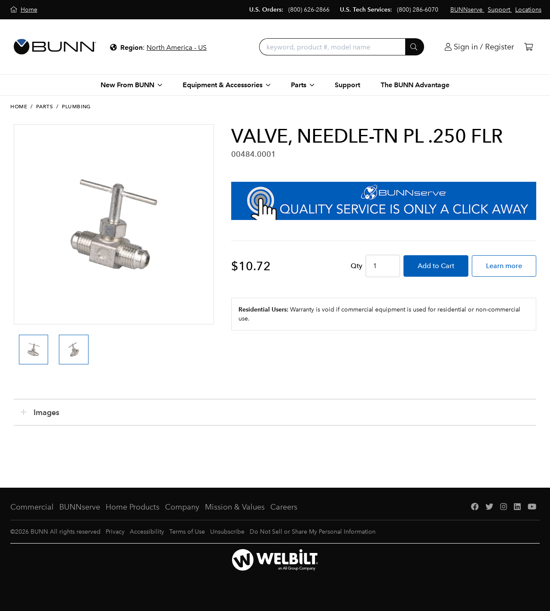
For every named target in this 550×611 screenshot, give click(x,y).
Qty (356, 266)
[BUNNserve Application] (383, 201)
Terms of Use (187, 531)
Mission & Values (235, 507)
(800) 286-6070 (417, 9)
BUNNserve (79, 507)
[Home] (23, 9)
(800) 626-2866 (309, 9)
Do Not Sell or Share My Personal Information (313, 531)
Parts (44, 107)
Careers (283, 507)
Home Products (132, 507)
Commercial (32, 507)
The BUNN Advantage (415, 85)
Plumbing (76, 107)
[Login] (479, 47)
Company (182, 507)
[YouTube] (532, 507)
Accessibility (147, 531)
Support (347, 85)
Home (18, 107)
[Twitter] (489, 507)
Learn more (504, 266)
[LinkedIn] (517, 507)
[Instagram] (503, 507)
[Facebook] (475, 507)
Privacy (115, 531)
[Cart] (528, 47)
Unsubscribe (227, 531)
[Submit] (414, 46)
